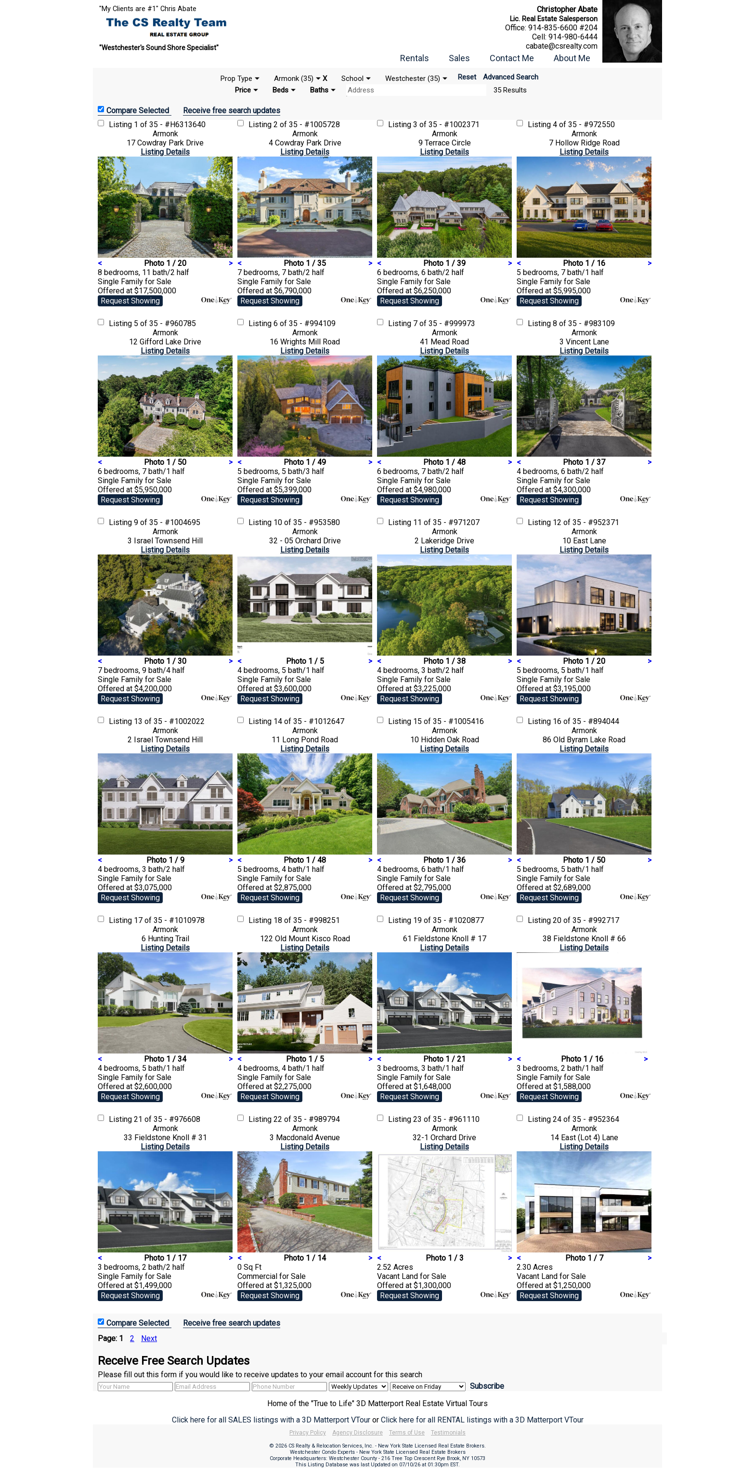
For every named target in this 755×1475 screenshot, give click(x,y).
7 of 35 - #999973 (444, 323)
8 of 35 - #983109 (584, 323)
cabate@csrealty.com (562, 46)
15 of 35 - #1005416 (448, 721)
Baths (319, 90)
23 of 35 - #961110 (446, 1119)
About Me (572, 58)
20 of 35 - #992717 (586, 920)
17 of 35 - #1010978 (169, 920)
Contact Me (512, 58)
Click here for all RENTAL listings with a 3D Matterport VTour (482, 1419)
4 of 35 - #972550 (584, 124)
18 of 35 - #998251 (306, 920)
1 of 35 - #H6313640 (170, 124)
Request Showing (130, 300)
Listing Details (165, 152)
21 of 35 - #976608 (167, 1119)
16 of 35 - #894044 (586, 721)
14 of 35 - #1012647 (308, 721)
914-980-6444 (573, 36)
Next (149, 1338)
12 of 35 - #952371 (586, 522)
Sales (459, 58)
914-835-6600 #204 (563, 27)
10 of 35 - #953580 (306, 522)
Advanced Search (510, 77)
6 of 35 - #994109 (304, 323)
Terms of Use (407, 1432)
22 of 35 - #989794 (306, 1119)
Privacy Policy (307, 1432)
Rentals (414, 58)
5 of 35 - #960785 (165, 323)
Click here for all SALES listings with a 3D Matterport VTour (271, 1419)
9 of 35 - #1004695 (167, 522)
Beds (280, 90)
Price (243, 90)
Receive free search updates (231, 110)
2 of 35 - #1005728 (306, 124)
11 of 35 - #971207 (446, 522)
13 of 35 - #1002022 (169, 721)
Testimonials (448, 1432)
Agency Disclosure (357, 1432)
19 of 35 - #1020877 (448, 920)
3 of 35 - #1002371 (446, 124)
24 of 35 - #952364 (586, 1119)
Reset (467, 77)
